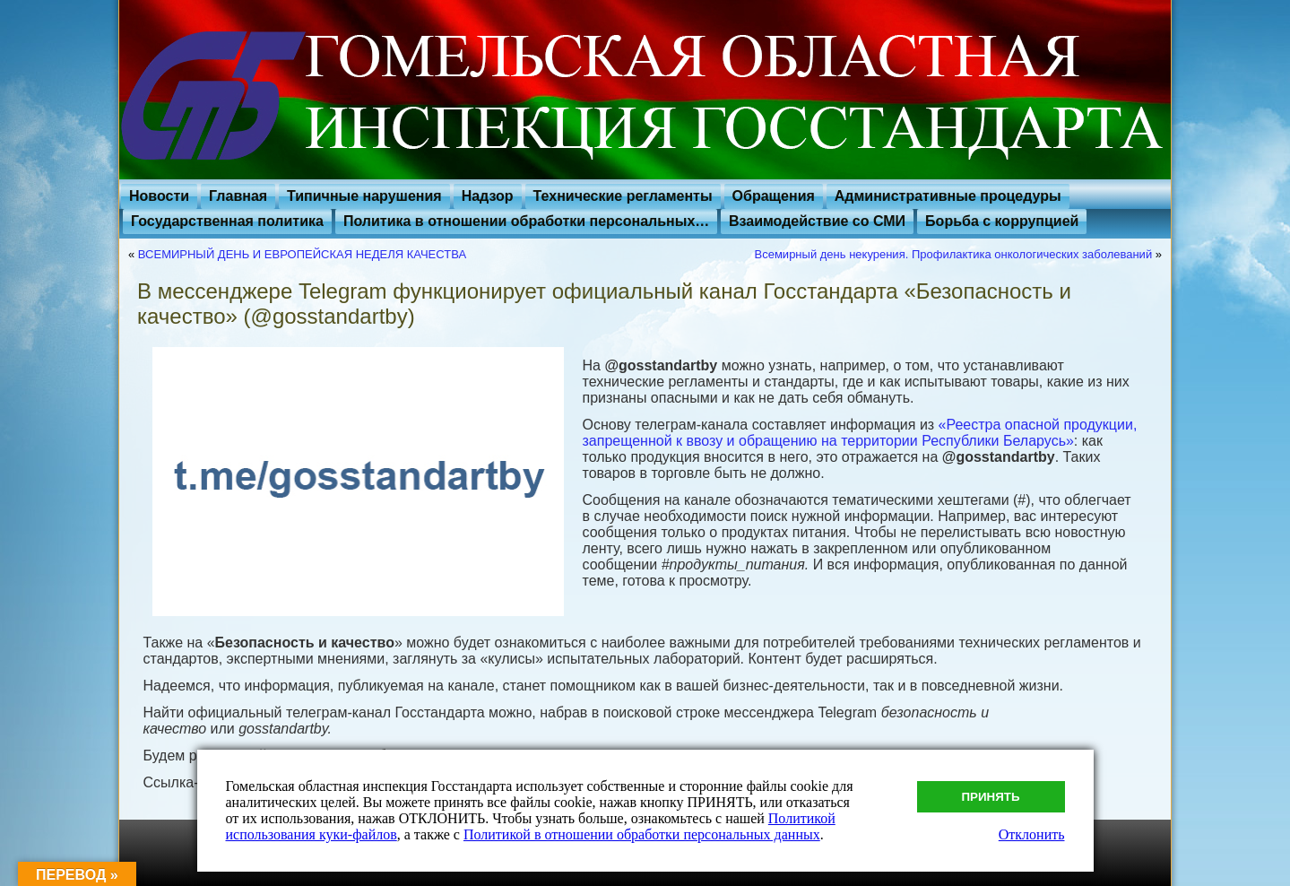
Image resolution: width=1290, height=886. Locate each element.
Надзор (488, 196)
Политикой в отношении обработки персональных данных (641, 834)
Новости (159, 196)
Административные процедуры (948, 196)
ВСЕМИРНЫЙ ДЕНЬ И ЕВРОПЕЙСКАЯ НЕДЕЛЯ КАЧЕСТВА (302, 254)
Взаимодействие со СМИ (817, 221)
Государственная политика (227, 221)
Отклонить (1032, 834)
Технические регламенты (623, 196)
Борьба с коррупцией (1001, 221)
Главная (238, 196)
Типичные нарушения (364, 196)
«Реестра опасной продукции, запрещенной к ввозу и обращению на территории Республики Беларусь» (859, 432)
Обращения (773, 196)
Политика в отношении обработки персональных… (526, 221)
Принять (991, 796)
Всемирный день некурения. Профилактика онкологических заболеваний (954, 254)
